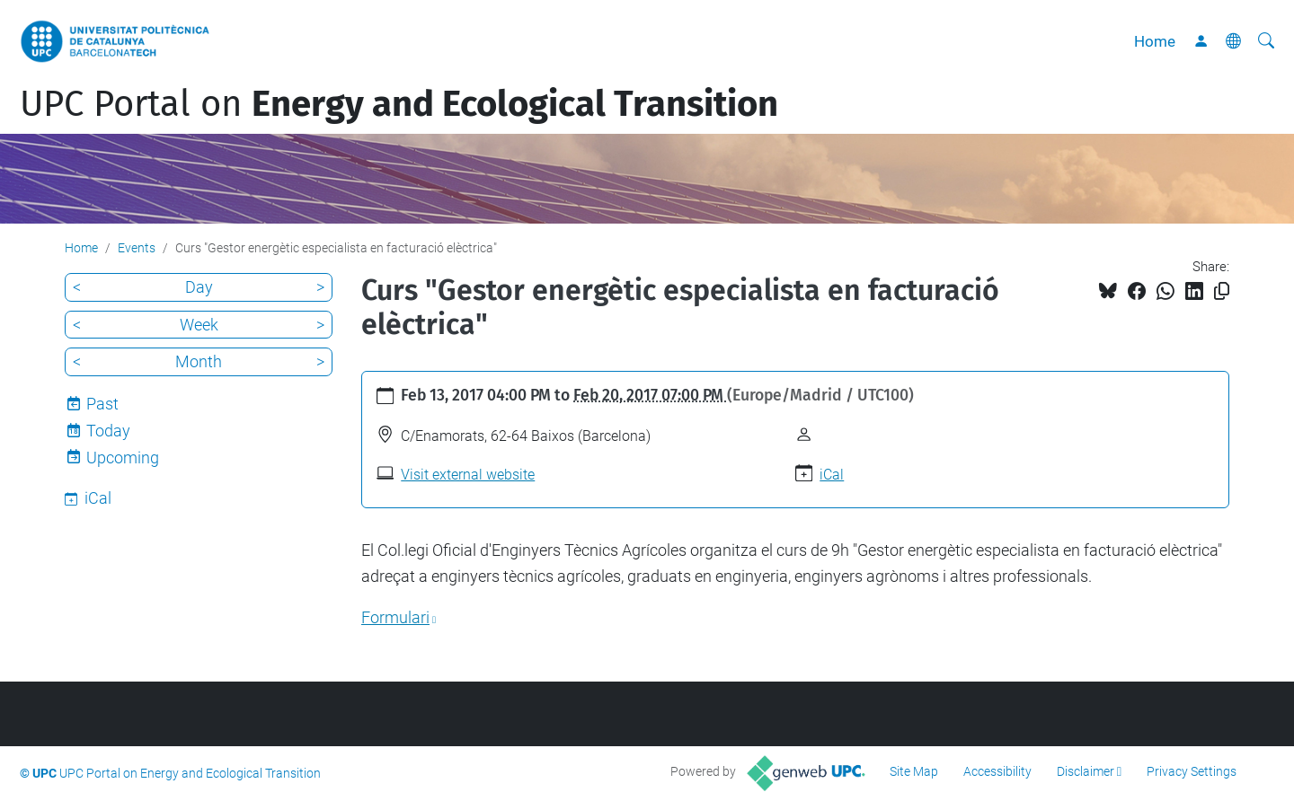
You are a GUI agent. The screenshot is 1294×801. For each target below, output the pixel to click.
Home (1154, 41)
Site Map (914, 771)
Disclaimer (1085, 771)
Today (108, 430)
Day (199, 286)
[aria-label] (1266, 41)
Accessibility (997, 771)
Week (199, 324)
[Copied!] (1221, 291)
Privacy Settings (1191, 771)
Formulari (395, 617)
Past (102, 403)
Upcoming (122, 457)
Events (136, 248)
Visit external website (468, 474)
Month (198, 361)
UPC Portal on (399, 104)
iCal (832, 474)
